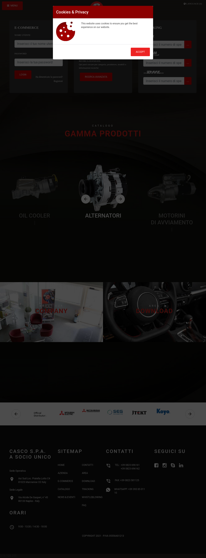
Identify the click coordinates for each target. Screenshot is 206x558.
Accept (140, 52)
